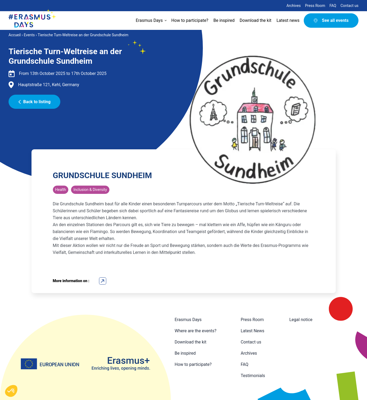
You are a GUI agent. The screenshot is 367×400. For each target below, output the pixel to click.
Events (29, 35)
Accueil (15, 35)
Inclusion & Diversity (90, 189)
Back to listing (34, 101)
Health (60, 189)
